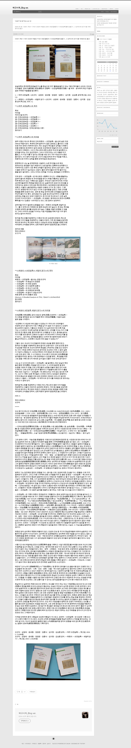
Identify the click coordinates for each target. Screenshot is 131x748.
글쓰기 (48, 743)
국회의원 (109, 92)
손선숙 (113, 100)
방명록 (39, 743)
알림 (93, 34)
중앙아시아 (109, 98)
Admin (111, 9)
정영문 (102, 102)
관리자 (44, 743)
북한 (98, 90)
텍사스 (101, 100)
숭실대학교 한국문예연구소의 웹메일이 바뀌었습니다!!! (107, 20)
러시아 (101, 92)
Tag (82, 9)
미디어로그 (28, 743)
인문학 (106, 102)
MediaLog (87, 9)
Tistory (82, 743)
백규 (114, 92)
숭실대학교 (111, 94)
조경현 (103, 98)
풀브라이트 (109, 96)
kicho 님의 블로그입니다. (28, 716)
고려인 (105, 100)
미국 (114, 96)
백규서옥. (100, 141)
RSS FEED (116, 147)
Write (116, 9)
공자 (104, 90)
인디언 (108, 90)
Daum (68, 743)
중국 (116, 94)
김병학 (110, 102)
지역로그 (34, 743)
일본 (111, 90)
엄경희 (114, 102)
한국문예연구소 (101, 96)
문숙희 (105, 92)
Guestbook (104, 9)
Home (78, 9)
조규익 (105, 94)
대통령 (109, 100)
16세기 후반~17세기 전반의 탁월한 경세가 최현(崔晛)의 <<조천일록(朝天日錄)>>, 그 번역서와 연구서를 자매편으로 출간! (53, 27)
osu (101, 90)
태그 (23, 743)
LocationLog (95, 9)
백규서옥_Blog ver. (21, 7)
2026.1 (107, 62)
